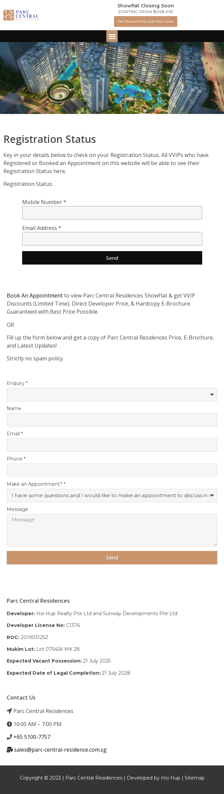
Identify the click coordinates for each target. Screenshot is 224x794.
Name (14, 408)
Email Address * (41, 228)
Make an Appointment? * (36, 484)
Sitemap (195, 778)
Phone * (16, 459)
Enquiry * (17, 383)
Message (17, 509)
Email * (15, 434)
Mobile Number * (44, 202)
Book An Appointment (35, 295)
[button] (145, 21)
